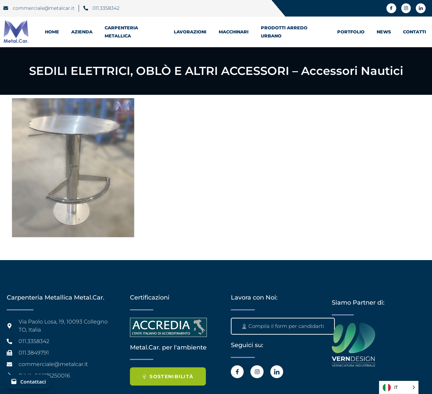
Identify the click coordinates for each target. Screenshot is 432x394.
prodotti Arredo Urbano (284, 31)
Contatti (414, 31)
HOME (52, 31)
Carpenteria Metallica (121, 31)
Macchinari (234, 31)
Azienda (81, 31)
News (384, 31)
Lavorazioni (190, 31)
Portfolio (350, 31)
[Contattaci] (28, 381)
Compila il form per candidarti (283, 326)
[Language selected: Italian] (398, 387)
